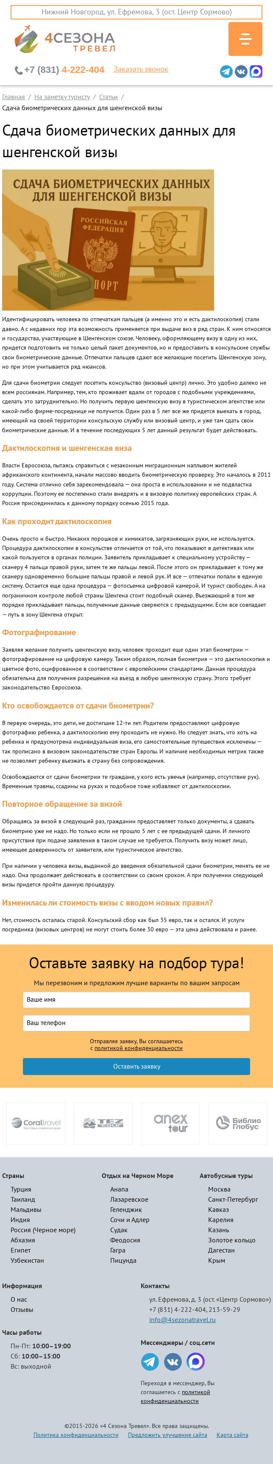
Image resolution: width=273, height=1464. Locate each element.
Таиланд (23, 1199)
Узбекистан (27, 1260)
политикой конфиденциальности (139, 1048)
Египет (21, 1250)
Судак (119, 1230)
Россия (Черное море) (43, 1230)
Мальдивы (26, 1210)
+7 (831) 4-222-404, (178, 1310)
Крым (216, 1260)
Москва (219, 1189)
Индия (20, 1220)
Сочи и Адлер (130, 1220)
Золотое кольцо (232, 1240)
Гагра (117, 1250)
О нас (19, 1299)
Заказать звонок (141, 69)
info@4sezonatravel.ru (182, 1320)
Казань (218, 1230)
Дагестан (221, 1250)
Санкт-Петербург (233, 1199)
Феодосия (125, 1240)
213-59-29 (224, 1310)
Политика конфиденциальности (76, 1435)
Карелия (221, 1220)
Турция (21, 1189)
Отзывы (22, 1310)
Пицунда (123, 1260)
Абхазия (23, 1240)
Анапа (119, 1189)
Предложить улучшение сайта (167, 1435)
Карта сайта (232, 1435)
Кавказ (218, 1210)
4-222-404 (64, 69)
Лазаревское (129, 1199)
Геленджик (126, 1210)
